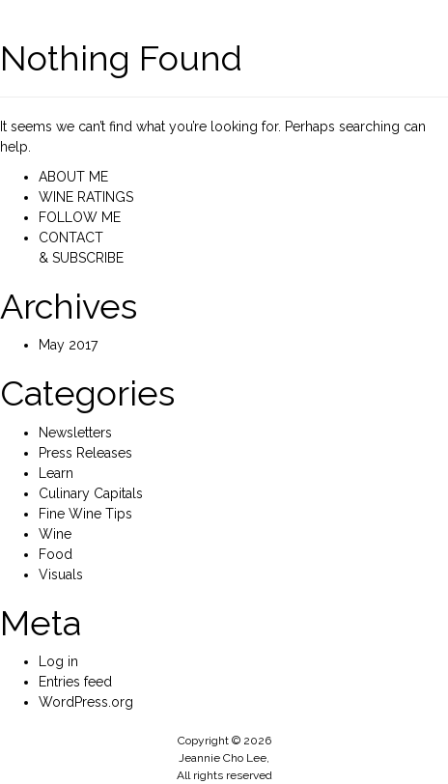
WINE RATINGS (86, 197)
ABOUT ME (73, 176)
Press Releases (85, 453)
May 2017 (68, 344)
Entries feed (75, 681)
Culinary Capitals (91, 493)
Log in (58, 661)
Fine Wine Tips (85, 513)
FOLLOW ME (80, 217)
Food (55, 554)
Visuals (61, 574)
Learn (56, 473)
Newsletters (75, 432)
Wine (55, 534)
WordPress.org (86, 702)
